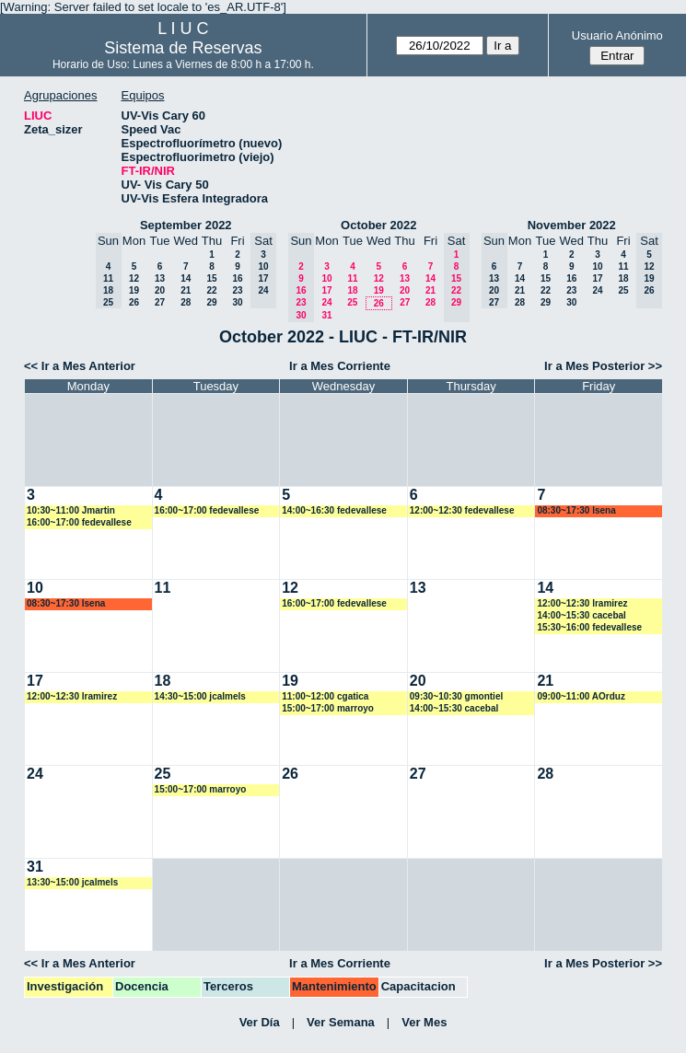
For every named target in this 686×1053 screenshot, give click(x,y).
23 (237, 290)
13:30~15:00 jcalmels (72, 882)
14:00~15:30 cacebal (581, 615)
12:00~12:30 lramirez (582, 603)
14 (185, 278)
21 (185, 290)
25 (352, 302)
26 (134, 302)
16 (237, 278)
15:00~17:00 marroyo (328, 708)
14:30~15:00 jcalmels (200, 696)
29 (211, 302)
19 (134, 290)
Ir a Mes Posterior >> (603, 366)
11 (352, 278)
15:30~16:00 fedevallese (589, 627)
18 (352, 290)
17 (326, 290)
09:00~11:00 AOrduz (581, 696)
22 (211, 290)
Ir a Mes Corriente (339, 366)
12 (134, 278)
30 (237, 302)
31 (326, 315)
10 (326, 278)
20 (160, 290)
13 (160, 278)
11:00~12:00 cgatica (325, 696)
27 (160, 302)
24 (326, 302)
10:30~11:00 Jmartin (71, 510)
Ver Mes (424, 1022)
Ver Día (259, 1022)
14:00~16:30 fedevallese (334, 510)
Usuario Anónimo (617, 35)
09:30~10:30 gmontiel (456, 696)
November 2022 (572, 225)
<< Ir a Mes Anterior (79, 366)
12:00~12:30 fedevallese (462, 510)
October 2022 (378, 225)
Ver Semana (341, 1022)
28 (185, 302)
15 (211, 278)
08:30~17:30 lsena (576, 510)
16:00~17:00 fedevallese (79, 522)
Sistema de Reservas (183, 48)
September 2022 (186, 225)
